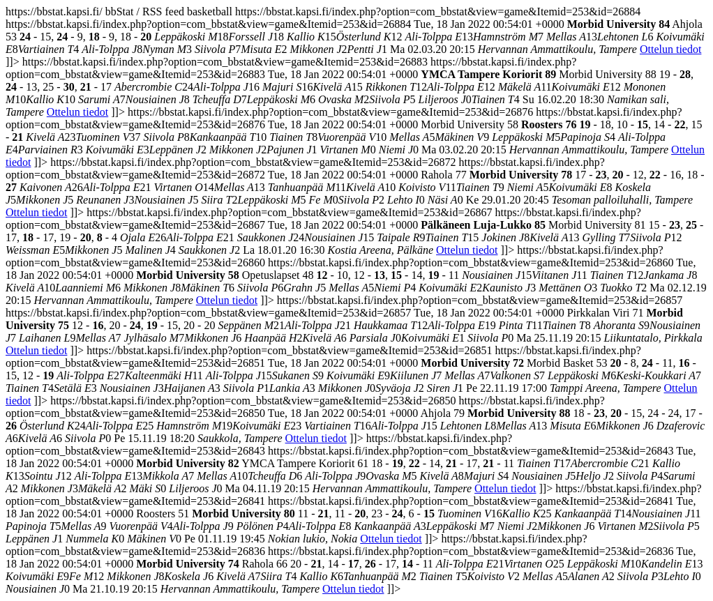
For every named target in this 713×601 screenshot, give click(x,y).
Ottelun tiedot (670, 49)
